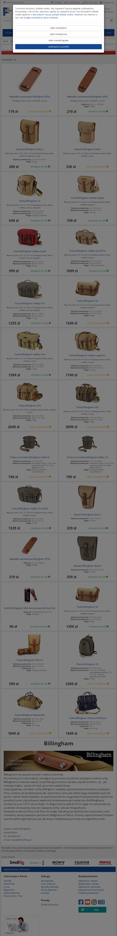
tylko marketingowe (58, 40)
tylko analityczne (58, 34)
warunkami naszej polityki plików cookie (53, 14)
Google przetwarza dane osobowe (41, 17)
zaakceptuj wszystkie (58, 46)
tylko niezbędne (58, 27)
